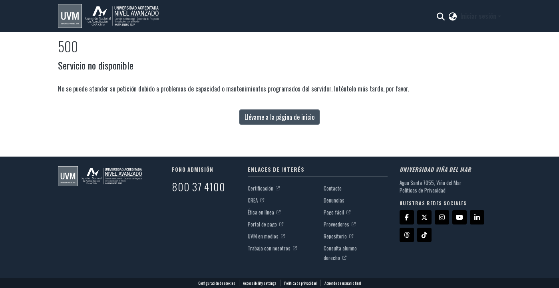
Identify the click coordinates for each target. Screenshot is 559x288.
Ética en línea (264, 212)
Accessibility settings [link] (260, 283)
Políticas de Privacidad (423, 190)
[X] (424, 217)
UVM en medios (266, 236)
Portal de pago (265, 224)
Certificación (264, 188)
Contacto (333, 188)
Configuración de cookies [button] (216, 283)
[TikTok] (424, 235)
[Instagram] (442, 217)
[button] (108, 16)
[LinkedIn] (477, 217)
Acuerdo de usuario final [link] (342, 283)
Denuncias (334, 200)
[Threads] (407, 235)
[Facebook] (407, 217)
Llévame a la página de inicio (279, 117)
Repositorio (338, 236)
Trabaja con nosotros (272, 248)
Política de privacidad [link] (300, 283)
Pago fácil (337, 212)
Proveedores (340, 224)
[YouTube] (459, 217)
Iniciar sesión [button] (479, 16)
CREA (256, 200)
